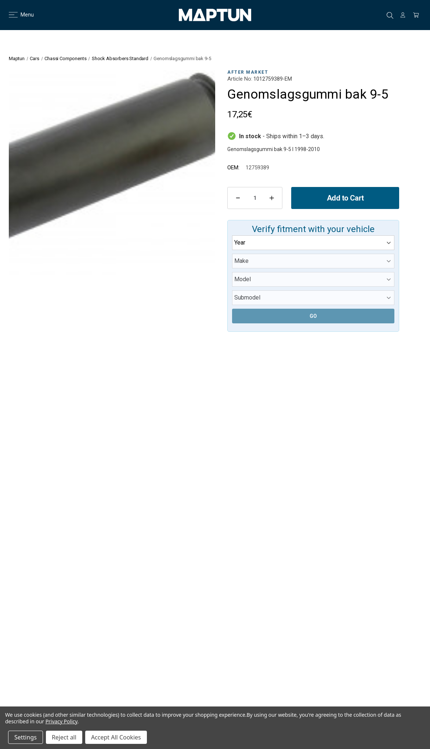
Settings (25, 737)
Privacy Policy (61, 721)
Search (390, 15)
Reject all (64, 737)
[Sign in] (403, 15)
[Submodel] (313, 297)
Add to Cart (345, 198)
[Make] (313, 261)
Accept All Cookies (116, 737)
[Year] (313, 242)
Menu (17, 15)
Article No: (239, 79)
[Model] (313, 279)
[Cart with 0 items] (416, 15)
